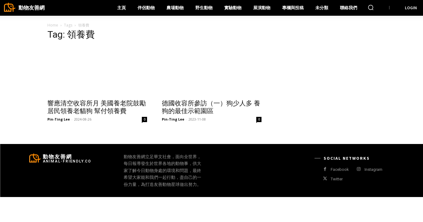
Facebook (340, 169)
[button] (371, 7)
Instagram (373, 169)
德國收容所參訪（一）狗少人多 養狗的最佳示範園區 (211, 107)
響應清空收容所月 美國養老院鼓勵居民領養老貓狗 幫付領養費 (96, 107)
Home (52, 25)
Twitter (337, 179)
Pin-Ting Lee (58, 119)
